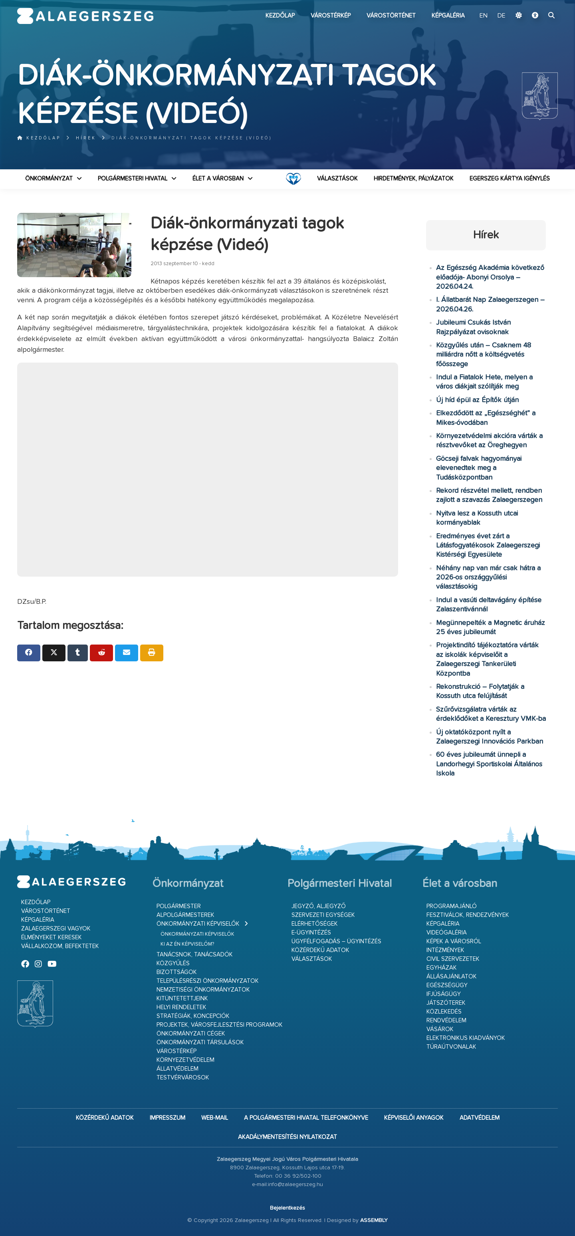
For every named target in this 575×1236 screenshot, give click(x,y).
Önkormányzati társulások (200, 1043)
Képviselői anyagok (414, 1118)
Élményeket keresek (51, 937)
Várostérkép (331, 16)
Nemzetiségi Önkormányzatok (203, 990)
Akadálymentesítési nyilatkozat (287, 1137)
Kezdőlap (280, 16)
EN (484, 16)
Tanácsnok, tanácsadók (195, 955)
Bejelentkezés (287, 1208)
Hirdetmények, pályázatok (414, 179)
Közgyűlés (173, 963)
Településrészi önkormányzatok (208, 981)
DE (502, 16)
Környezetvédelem (185, 1060)
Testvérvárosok (183, 1078)
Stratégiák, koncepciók (193, 1016)
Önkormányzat (49, 179)
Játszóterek (446, 1003)
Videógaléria (446, 933)
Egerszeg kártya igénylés (510, 179)
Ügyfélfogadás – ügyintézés (336, 941)
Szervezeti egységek (323, 915)
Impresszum (167, 1118)
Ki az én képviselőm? (187, 944)
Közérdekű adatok (320, 950)
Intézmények (445, 950)
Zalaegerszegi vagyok (56, 929)
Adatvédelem (480, 1118)
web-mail (214, 1118)
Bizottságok (177, 972)
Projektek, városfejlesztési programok (220, 1025)
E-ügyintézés (311, 933)
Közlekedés (444, 1012)
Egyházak (441, 968)
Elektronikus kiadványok (465, 1038)
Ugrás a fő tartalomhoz (538, 4)
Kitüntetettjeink (182, 999)
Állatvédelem (177, 1069)
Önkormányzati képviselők (198, 924)
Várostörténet (391, 16)
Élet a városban (218, 179)
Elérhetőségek (314, 924)
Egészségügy (447, 985)
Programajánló (451, 906)
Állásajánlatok (451, 977)
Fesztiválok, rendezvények (467, 915)
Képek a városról (453, 941)
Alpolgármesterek (185, 915)
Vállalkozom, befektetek (60, 946)
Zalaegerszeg (85, 16)
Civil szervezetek (453, 959)
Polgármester (179, 906)
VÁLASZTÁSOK (337, 179)
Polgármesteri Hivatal (132, 179)
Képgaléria (448, 16)
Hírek (86, 138)
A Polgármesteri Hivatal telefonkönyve (306, 1118)
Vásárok (440, 1029)
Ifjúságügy (443, 994)
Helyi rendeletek (181, 1007)
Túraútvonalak (451, 1047)
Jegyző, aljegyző (318, 906)
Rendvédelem (446, 1021)
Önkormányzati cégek (191, 1034)
